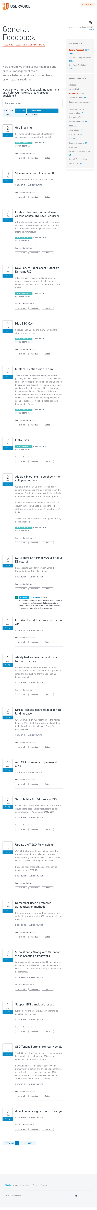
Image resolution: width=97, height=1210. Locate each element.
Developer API (75, 120)
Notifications (74, 137)
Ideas (71, 128)
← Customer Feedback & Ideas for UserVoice (24, 48)
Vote (7, 138)
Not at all (22, 160)
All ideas (72, 88)
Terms (35, 1188)
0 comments (40, 145)
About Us (17, 1188)
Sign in (8, 1188)
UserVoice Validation (77, 68)
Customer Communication (80, 105)
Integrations (74, 133)
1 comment (20, 188)
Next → (31, 1146)
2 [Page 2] (20, 1146)
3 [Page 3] (24, 1146)
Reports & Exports (76, 146)
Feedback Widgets (76, 124)
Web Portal (73, 166)
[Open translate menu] (90, 23)
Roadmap (73, 150)
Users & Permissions (78, 162)
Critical (49, 160)
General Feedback (76, 52)
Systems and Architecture (80, 154)
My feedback (31, 117)
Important (35, 160)
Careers (26, 1188)
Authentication (22, 149)
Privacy (44, 1188)
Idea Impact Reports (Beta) (80, 60)
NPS (70, 141)
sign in (91, 32)
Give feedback (75, 46)
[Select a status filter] (14, 117)
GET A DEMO (87, 7)
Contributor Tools (76, 100)
